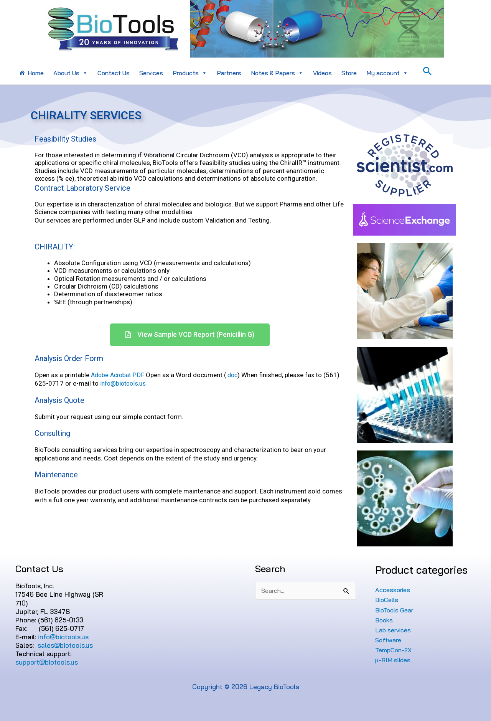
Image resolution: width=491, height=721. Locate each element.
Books (384, 620)
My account (387, 73)
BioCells (387, 600)
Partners (229, 73)
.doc (235, 375)
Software (389, 640)
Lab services (394, 630)
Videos (322, 73)
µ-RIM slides (393, 660)
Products (190, 73)
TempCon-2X (395, 650)
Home (36, 73)
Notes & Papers (277, 73)
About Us (70, 73)
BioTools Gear (396, 610)
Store (349, 73)
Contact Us (113, 73)
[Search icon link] (427, 71)
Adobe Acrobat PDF (119, 375)
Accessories (393, 590)
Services (151, 73)
